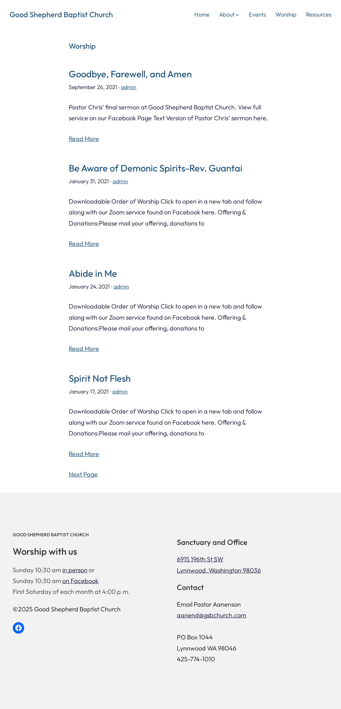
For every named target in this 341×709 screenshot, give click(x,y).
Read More (84, 138)
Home (202, 14)
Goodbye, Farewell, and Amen (130, 74)
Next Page (83, 474)
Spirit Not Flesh (100, 378)
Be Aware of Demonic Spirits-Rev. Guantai (155, 168)
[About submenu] (237, 14)
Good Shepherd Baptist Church (61, 14)
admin (128, 87)
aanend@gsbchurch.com (211, 615)
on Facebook (80, 581)
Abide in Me (93, 273)
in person (74, 570)
